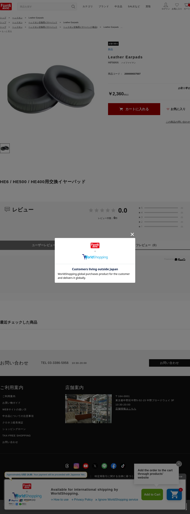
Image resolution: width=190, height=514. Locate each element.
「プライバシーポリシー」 (140, 504)
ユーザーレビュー (47, 245)
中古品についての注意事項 (18, 416)
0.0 (122, 210)
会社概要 (31, 476)
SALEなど (134, 6)
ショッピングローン (14, 429)
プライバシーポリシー (74, 476)
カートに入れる (137, 109)
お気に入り (178, 109)
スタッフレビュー (142, 245)
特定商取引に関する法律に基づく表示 (117, 476)
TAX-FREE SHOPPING (16, 435)
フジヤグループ (155, 476)
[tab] (5, 148)
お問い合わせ (169, 362)
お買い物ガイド (11, 402)
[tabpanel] (50, 90)
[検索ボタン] (73, 6)
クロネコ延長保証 (12, 422)
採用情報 (48, 476)
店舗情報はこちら (125, 408)
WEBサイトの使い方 (14, 409)
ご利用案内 (8, 396)
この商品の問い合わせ (178, 121)
